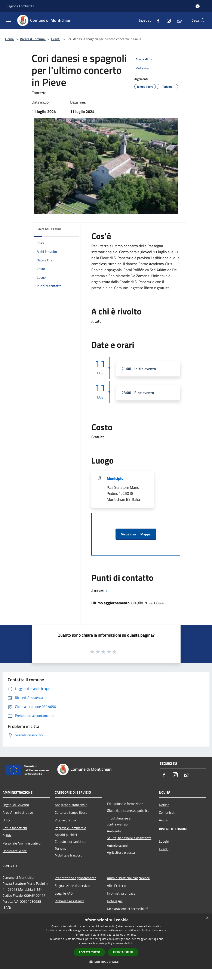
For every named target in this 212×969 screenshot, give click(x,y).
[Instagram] (167, 20)
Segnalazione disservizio (72, 885)
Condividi (144, 59)
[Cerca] (203, 20)
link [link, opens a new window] (130, 943)
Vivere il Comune (33, 38)
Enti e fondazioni (15, 827)
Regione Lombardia (20, 6)
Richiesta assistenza (69, 901)
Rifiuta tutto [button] (123, 952)
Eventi (55, 38)
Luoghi (164, 841)
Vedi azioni (145, 68)
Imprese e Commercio (70, 827)
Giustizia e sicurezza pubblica (128, 810)
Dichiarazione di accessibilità (127, 908)
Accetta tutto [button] (89, 952)
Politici (7, 835)
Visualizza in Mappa (136, 534)
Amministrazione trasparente (128, 877)
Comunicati (167, 812)
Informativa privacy (121, 893)
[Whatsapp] (177, 20)
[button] (106, 962)
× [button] (207, 918)
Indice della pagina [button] (49, 229)
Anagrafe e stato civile (71, 804)
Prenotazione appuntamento (75, 877)
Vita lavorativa (65, 820)
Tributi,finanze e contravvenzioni (118, 821)
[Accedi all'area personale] (197, 6)
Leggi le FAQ (64, 893)
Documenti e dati (15, 850)
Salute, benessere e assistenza (129, 837)
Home (9, 38)
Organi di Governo (16, 804)
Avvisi (163, 820)
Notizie (164, 804)
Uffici (6, 820)
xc (107, 590)
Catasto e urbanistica (70, 841)
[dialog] (106, 941)
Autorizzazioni (117, 845)
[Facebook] (156, 20)
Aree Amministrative (18, 812)
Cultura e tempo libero (71, 812)
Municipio (115, 478)
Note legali (115, 901)
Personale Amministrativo (21, 843)
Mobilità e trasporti (69, 855)
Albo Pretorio (116, 885)
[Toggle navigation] (8, 20)
